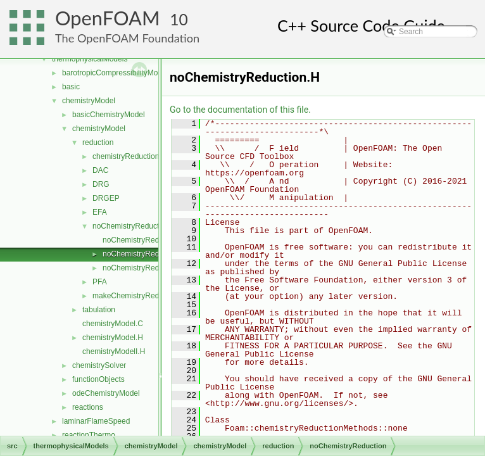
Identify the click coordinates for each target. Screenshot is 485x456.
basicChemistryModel (108, 114)
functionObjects (98, 379)
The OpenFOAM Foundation (127, 38)
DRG (101, 184)
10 (179, 19)
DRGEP (106, 198)
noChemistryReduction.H (145, 254)
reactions (87, 407)
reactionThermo (88, 435)
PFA (99, 281)
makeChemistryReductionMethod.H (152, 295)
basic (71, 86)
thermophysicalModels (89, 58)
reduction (97, 142)
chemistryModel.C (112, 323)
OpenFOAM (107, 18)
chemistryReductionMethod (138, 156)
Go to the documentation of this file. (240, 109)
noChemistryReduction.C (145, 240)
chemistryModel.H (112, 337)
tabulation (98, 309)
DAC (100, 170)
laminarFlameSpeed (96, 421)
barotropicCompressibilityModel (115, 72)
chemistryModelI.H (113, 351)
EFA (99, 212)
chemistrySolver (99, 365)
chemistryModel (88, 100)
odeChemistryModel (106, 393)
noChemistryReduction (130, 226)
